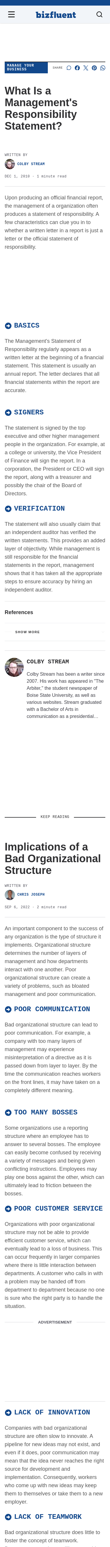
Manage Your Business (20, 67)
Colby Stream (25, 164)
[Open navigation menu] (11, 14)
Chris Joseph (25, 895)
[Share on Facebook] (77, 67)
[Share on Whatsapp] (102, 67)
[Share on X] (85, 67)
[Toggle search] (99, 14)
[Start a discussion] (68, 67)
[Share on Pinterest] (94, 67)
